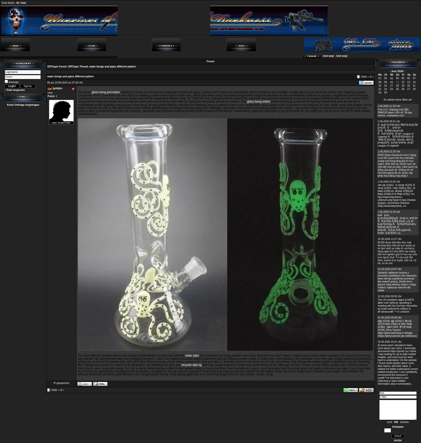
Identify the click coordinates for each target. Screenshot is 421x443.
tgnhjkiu (57, 88)
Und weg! (330, 56)
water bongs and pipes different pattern (112, 66)
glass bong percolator (106, 92)
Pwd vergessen (16, 90)
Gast (23, 2)
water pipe (192, 355)
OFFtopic (52, 66)
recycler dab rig (191, 365)
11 (397, 82)
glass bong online (258, 101)
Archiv (398, 440)
